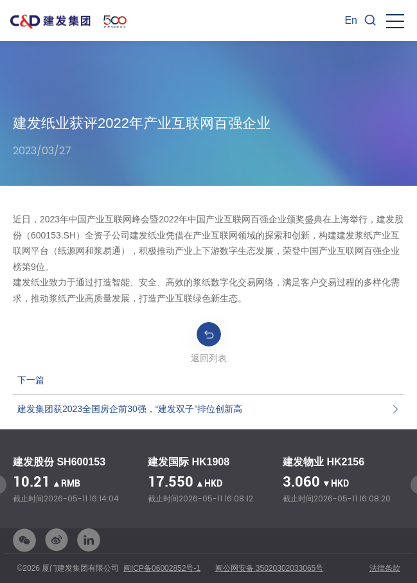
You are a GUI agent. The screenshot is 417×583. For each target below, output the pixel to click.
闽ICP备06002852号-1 (161, 568)
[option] (73, 481)
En (350, 20)
